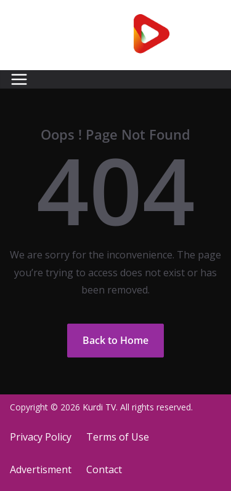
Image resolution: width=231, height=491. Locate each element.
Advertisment (40, 469)
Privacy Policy (40, 437)
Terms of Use (117, 437)
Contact (104, 469)
